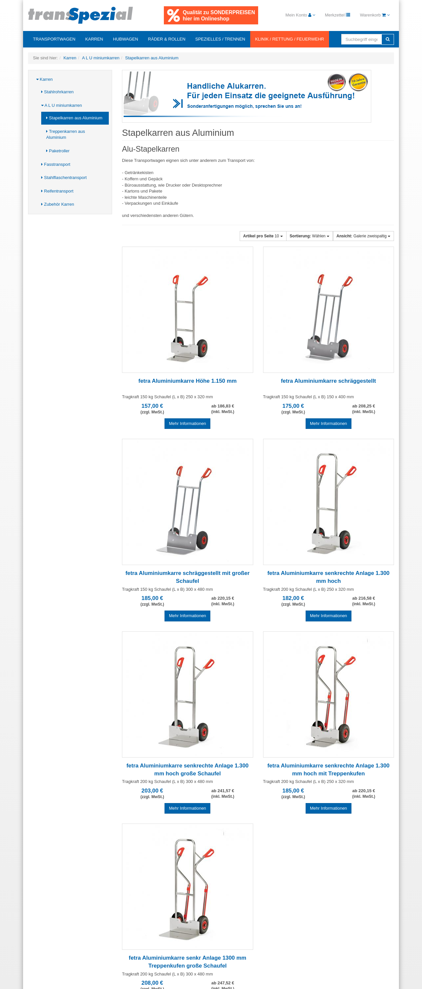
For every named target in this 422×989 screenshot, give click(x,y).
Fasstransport (55, 164)
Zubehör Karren (57, 204)
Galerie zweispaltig (363, 236)
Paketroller (58, 150)
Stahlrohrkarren (57, 91)
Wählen (309, 236)
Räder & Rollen (166, 39)
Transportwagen (54, 39)
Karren (94, 39)
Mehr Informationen (187, 423)
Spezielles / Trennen (220, 39)
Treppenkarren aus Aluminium (65, 134)
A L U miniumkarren (61, 105)
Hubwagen (125, 39)
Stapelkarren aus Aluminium (74, 117)
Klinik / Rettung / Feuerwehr (289, 39)
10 (263, 236)
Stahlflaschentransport (64, 177)
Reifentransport (57, 191)
